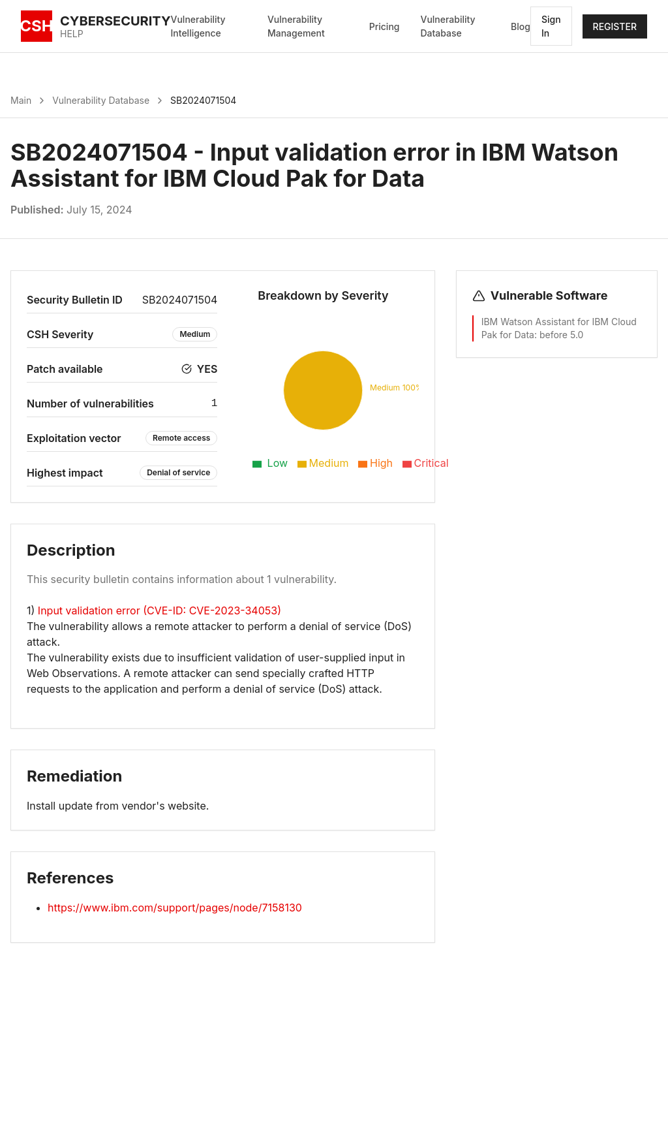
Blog (520, 26)
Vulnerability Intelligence (198, 26)
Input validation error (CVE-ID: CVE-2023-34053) (159, 610)
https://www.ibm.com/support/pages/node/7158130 (175, 907)
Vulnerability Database (447, 26)
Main (20, 100)
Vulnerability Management (296, 26)
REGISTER (615, 26)
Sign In (551, 26)
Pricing (384, 26)
